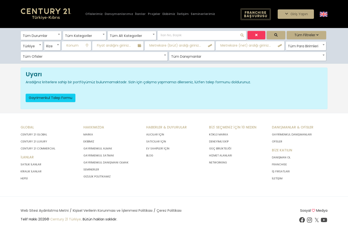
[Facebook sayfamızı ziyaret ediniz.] (302, 221)
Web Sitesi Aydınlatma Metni (45, 210)
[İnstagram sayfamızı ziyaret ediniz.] (309, 221)
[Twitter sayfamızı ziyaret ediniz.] (316, 221)
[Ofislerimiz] (94, 14)
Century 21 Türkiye (65, 219)
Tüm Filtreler (306, 35)
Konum (72, 45)
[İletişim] (183, 14)
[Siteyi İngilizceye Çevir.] (323, 13)
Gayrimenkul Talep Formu (50, 97)
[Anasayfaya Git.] (46, 14)
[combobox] (41, 35)
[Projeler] (154, 14)
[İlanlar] (140, 14)
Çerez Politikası (169, 210)
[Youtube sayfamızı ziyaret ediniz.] (323, 221)
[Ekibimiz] (168, 14)
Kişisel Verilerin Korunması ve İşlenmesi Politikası (112, 210)
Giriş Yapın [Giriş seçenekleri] (296, 14)
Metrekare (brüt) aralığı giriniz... (175, 45)
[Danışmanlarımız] (119, 14)
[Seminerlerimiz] (203, 14)
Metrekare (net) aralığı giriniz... (245, 45)
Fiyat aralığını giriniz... (114, 45)
